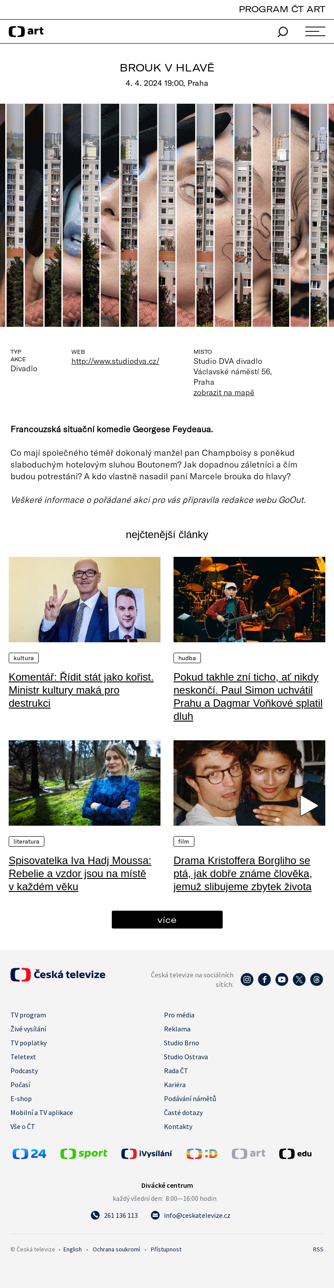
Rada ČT (176, 1070)
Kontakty (178, 1126)
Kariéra (175, 1084)
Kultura (23, 658)
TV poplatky (28, 1042)
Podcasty (24, 1070)
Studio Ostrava (186, 1056)
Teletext (23, 1056)
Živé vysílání (28, 1028)
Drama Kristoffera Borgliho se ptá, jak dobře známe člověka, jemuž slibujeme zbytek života (243, 873)
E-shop (21, 1098)
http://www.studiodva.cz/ (115, 361)
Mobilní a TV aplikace (41, 1112)
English (72, 1249)
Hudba (187, 658)
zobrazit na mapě (224, 392)
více (167, 919)
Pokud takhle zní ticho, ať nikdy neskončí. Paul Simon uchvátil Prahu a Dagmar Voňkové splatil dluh (248, 696)
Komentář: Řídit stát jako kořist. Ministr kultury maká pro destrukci (81, 690)
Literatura (26, 841)
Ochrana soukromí (116, 1249)
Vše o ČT (22, 1126)
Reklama (177, 1028)
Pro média (179, 1014)
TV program (28, 1014)
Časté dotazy (183, 1112)
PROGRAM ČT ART (282, 8)
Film (184, 841)
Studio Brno (181, 1042)
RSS (318, 1249)
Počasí (20, 1084)
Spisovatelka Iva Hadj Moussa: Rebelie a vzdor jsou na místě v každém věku (80, 873)
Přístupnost (166, 1249)
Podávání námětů (190, 1098)
